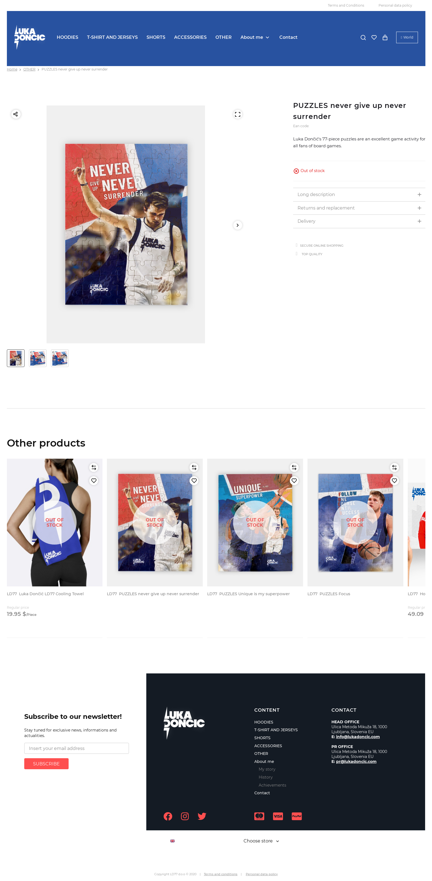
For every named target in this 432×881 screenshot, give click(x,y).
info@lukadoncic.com (358, 736)
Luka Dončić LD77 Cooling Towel (45, 593)
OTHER (223, 37)
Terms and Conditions (346, 5)
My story (267, 769)
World (408, 37)
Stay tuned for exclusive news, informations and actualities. (70, 733)
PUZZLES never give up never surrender (75, 69)
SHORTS (156, 37)
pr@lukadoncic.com (356, 761)
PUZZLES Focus (328, 593)
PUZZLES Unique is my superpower (248, 593)
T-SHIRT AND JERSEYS (112, 37)
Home (12, 69)
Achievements (272, 785)
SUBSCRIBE (46, 763)
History (266, 777)
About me (252, 37)
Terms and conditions (220, 874)
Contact (288, 37)
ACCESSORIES (190, 37)
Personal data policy (395, 5)
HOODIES (67, 37)
